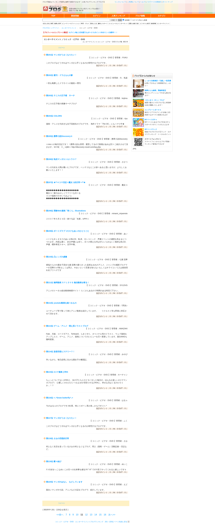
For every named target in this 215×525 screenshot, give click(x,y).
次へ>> (111, 514)
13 (91, 514)
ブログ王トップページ (50, 28)
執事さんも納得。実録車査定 (155, 90)
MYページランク (151, 129)
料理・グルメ (85, 23)
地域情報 (153, 23)
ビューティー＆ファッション (71, 23)
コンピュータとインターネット (118, 23)
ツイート (61, 48)
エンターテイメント (163, 23)
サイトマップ (168, 2)
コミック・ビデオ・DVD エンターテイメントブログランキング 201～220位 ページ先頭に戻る (91, 522)
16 (105, 514)
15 (100, 514)
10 (77, 514)
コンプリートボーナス (153, 110)
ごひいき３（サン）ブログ (154, 100)
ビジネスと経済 (145, 23)
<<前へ (59, 514)
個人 (137, 23)
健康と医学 (57, 23)
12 (86, 514)
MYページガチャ (151, 120)
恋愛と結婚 (132, 23)
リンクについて (120, 2)
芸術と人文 (93, 23)
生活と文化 (46, 23)
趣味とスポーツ (103, 23)
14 (95, 514)
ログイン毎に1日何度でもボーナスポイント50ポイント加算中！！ (93, 32)
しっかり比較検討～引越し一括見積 (158, 81)
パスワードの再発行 (154, 2)
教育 (52, 23)
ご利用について (133, 2)
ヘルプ (142, 2)
